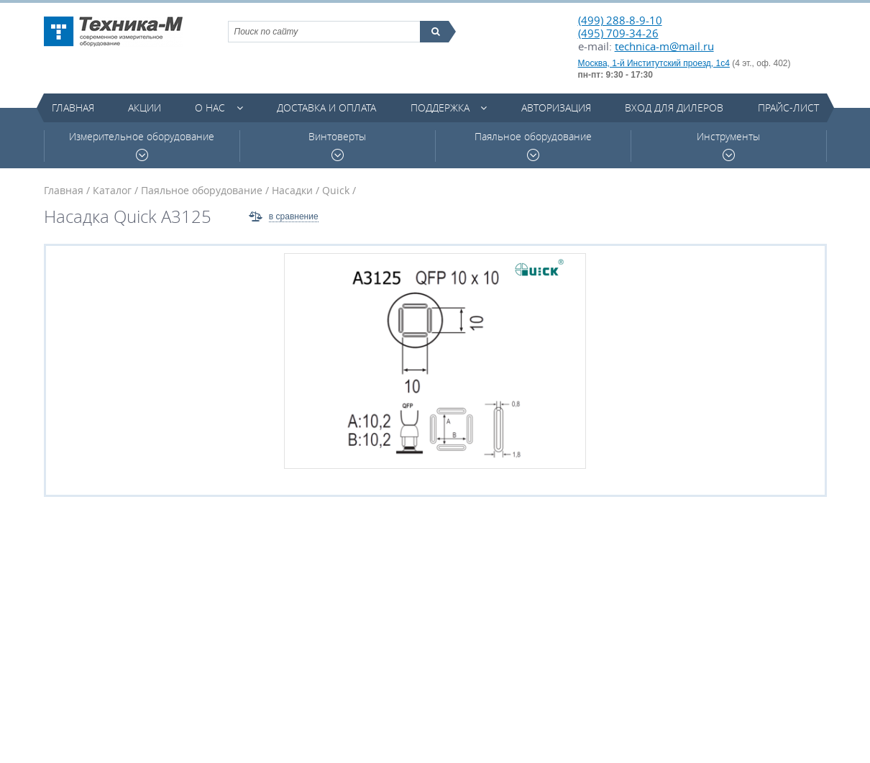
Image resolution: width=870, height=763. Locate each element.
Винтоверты (337, 145)
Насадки (292, 190)
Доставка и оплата (326, 107)
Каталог (112, 190)
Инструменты (728, 145)
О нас (210, 107)
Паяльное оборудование (533, 145)
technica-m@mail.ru (664, 46)
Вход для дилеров (674, 107)
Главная (73, 107)
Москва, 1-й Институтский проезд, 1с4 (654, 63)
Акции (144, 107)
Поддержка (440, 107)
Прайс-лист (788, 107)
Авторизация (556, 107)
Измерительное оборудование (141, 145)
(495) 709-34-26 (618, 33)
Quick (335, 190)
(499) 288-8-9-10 (620, 20)
